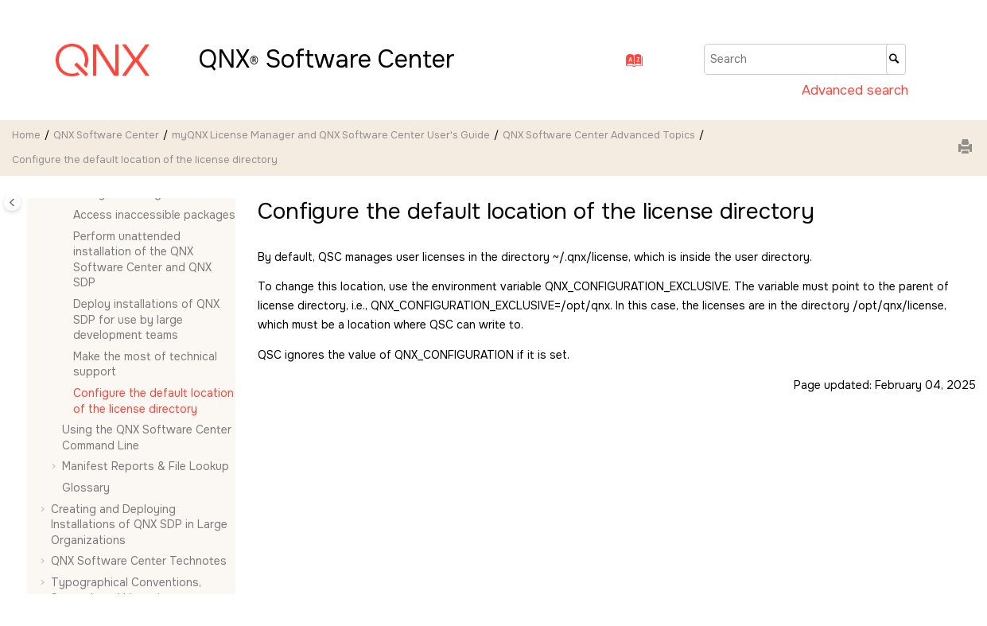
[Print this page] (967, 147)
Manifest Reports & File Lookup (145, 466)
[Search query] (805, 59)
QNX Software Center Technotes (139, 561)
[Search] (896, 59)
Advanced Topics (599, 135)
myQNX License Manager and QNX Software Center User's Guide (331, 135)
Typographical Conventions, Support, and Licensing (126, 590)
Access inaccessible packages (154, 215)
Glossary (86, 487)
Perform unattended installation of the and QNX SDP (142, 259)
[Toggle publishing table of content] (12, 202)
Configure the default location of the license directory (145, 160)
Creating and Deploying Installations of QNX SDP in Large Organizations (139, 524)
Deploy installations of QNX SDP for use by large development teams (146, 319)
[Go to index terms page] (629, 64)
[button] (66, 216)
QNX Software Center (106, 135)
